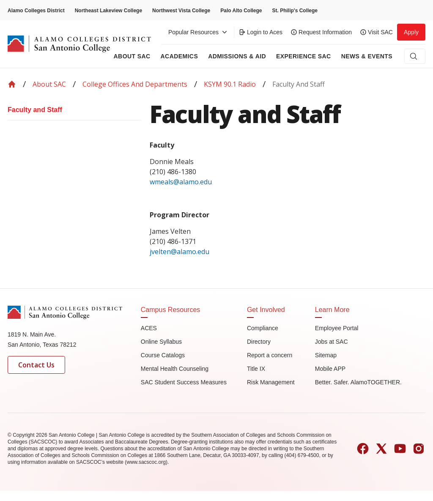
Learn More (332, 309)
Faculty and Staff (35, 109)
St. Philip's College (295, 11)
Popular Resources (198, 32)
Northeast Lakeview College (108, 11)
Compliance (262, 328)
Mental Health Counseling (174, 368)
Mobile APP (330, 368)
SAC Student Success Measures (184, 382)
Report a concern (269, 355)
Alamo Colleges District (36, 11)
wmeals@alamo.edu (182, 181)
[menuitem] (74, 110)
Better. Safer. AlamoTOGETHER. (358, 382)
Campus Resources (170, 309)
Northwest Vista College (181, 11)
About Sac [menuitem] (132, 56)
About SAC (49, 84)
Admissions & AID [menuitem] (237, 56)
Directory (259, 341)
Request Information (321, 32)
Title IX (256, 368)
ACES (149, 328)
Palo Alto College (241, 11)
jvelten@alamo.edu (179, 251)
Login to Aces (260, 32)
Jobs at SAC (331, 341)
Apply (411, 32)
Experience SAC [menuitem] (303, 56)
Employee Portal (337, 328)
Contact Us (36, 365)
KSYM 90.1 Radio (230, 84)
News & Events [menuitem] (366, 56)
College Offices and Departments (134, 84)
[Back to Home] (12, 84)
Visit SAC (376, 32)
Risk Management (271, 382)
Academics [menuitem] (179, 56)
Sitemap (326, 355)
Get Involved (266, 309)
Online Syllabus (161, 341)
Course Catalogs (163, 355)
